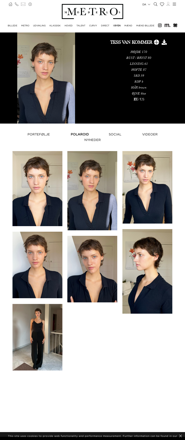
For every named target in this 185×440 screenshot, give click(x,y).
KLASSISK (55, 25)
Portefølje (39, 134)
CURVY (93, 25)
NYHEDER (92, 140)
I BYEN (117, 25)
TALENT (80, 25)
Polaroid (80, 134)
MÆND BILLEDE (145, 25)
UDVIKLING (39, 25)
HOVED (69, 25)
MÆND (128, 25)
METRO (25, 25)
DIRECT (105, 25)
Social (115, 134)
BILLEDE (12, 25)
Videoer (150, 134)
